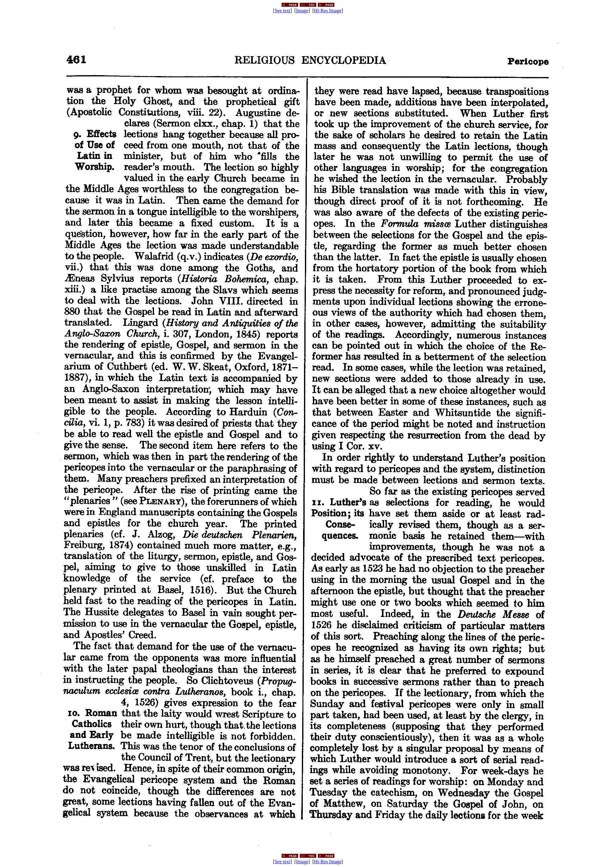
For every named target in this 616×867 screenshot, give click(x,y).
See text (282, 10)
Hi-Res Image (327, 10)
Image (302, 10)
